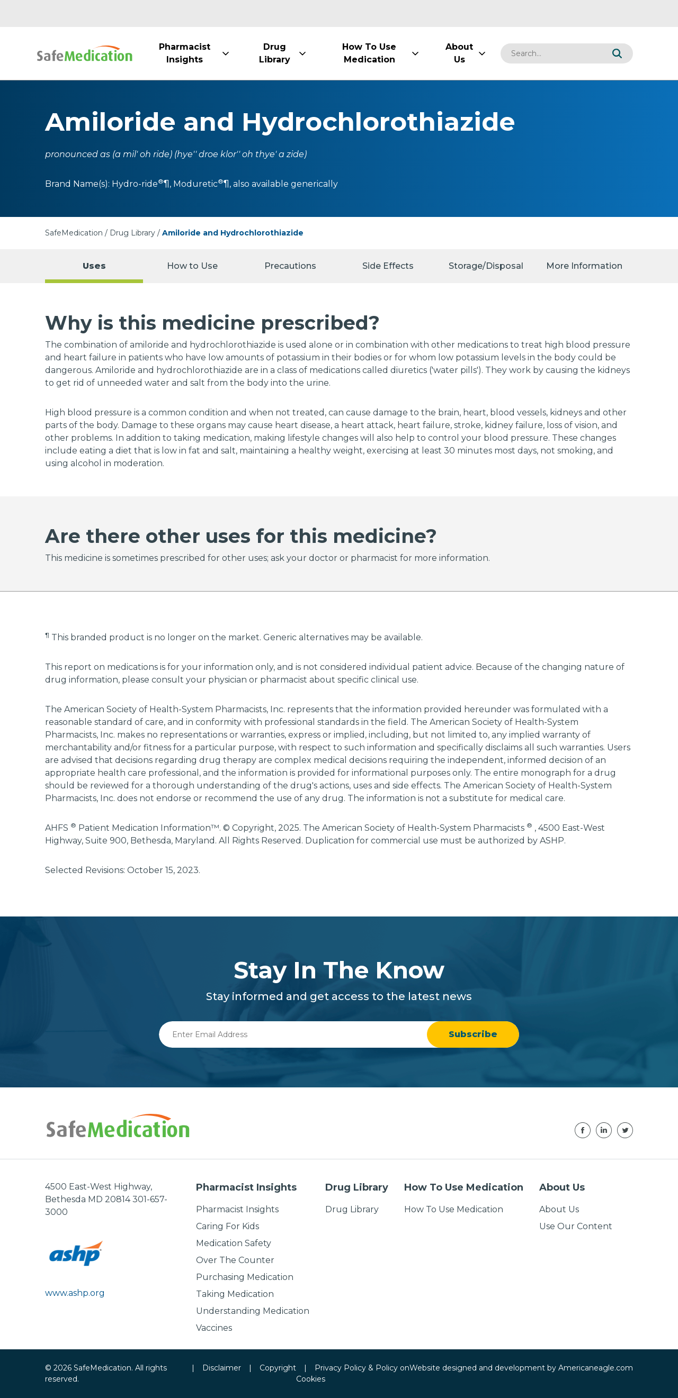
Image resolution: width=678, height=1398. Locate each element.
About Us (559, 1209)
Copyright (278, 1368)
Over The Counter (235, 1260)
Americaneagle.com (595, 1368)
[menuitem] (184, 53)
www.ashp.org (75, 1293)
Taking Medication (235, 1294)
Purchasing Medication (244, 1277)
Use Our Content (575, 1226)
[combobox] (551, 53)
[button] (617, 53)
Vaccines (214, 1328)
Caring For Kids (227, 1226)
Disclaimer (221, 1368)
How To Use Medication (453, 1209)
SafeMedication (74, 233)
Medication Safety (233, 1243)
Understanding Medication (252, 1311)
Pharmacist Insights (237, 1209)
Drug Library (132, 233)
